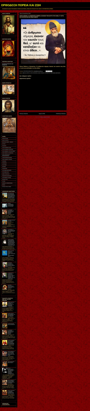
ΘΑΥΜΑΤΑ (4, 166)
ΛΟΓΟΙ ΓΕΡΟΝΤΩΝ (34, 73)
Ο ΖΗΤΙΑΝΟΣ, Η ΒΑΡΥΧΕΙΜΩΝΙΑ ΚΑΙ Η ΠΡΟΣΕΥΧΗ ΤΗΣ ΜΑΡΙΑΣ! (11, 231)
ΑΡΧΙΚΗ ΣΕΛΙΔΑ (5, 138)
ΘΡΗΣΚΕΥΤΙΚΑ (5, 179)
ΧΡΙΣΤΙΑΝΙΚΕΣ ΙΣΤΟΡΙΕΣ (6, 177)
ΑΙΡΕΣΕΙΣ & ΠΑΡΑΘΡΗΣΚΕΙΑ (7, 183)
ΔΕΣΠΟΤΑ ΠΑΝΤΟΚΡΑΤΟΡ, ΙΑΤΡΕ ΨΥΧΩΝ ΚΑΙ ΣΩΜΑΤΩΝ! (11, 286)
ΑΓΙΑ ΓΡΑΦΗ (4, 164)
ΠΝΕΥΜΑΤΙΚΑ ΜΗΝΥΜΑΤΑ (6, 175)
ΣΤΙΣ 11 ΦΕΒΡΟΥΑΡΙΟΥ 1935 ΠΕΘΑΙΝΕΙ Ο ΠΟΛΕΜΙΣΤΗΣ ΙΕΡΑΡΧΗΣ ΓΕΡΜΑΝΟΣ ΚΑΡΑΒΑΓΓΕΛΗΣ (11, 371)
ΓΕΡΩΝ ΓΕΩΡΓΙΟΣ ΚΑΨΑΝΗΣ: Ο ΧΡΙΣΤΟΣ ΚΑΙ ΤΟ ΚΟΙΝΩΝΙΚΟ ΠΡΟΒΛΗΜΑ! (11, 304)
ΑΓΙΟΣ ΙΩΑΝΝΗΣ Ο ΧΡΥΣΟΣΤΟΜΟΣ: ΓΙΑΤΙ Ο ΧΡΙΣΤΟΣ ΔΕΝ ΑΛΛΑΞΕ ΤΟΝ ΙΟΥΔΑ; (11, 353)
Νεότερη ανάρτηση (24, 113)
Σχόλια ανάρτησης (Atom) (45, 117)
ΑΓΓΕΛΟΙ (3, 143)
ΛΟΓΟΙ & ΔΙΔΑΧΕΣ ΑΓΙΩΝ (6, 147)
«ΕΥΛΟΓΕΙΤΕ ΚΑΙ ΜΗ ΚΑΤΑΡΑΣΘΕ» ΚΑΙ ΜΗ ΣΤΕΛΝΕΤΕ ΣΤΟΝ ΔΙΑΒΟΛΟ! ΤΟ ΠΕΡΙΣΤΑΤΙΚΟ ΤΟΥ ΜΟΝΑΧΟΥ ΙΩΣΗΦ (11, 195)
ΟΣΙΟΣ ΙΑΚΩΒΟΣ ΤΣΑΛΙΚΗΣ (7, 159)
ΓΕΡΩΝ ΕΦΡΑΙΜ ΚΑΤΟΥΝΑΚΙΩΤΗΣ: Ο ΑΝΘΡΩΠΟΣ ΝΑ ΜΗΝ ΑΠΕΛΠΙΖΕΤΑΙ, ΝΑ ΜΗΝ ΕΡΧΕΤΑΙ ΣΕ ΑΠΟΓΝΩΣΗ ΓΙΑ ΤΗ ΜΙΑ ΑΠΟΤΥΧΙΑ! (11, 242)
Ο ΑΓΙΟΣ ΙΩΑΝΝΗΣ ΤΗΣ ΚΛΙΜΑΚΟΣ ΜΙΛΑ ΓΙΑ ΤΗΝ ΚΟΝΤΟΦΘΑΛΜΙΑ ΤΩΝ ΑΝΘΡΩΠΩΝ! (11, 342)
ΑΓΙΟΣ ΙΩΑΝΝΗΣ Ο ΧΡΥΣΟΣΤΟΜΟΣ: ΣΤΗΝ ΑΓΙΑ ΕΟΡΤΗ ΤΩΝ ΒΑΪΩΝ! (11, 382)
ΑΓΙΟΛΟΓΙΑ (4, 145)
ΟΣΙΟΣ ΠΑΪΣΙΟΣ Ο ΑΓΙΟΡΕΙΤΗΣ (44, 73)
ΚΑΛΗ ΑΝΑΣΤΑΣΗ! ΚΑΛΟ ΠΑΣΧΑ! (11, 362)
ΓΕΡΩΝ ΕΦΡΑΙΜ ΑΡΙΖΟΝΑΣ (7, 157)
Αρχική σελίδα (42, 113)
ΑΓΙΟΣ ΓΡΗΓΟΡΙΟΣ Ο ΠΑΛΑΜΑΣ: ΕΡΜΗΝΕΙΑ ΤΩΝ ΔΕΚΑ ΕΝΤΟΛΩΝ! (11, 392)
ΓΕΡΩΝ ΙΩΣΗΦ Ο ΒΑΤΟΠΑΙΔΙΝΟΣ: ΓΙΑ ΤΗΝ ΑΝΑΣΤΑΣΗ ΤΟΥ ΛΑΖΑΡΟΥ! (11, 315)
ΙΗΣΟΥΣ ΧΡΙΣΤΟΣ (5, 140)
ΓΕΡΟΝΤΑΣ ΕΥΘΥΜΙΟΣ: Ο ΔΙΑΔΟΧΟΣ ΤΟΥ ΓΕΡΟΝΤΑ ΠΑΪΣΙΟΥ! (11, 264)
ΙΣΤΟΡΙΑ (3, 181)
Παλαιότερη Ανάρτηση (61, 113)
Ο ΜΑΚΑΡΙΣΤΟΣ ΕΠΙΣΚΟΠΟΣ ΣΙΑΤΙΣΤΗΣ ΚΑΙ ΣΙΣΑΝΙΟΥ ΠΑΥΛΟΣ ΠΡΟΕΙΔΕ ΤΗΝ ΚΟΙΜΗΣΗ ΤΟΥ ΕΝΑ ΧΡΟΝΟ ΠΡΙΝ (11, 276)
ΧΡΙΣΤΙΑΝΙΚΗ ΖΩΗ (5, 172)
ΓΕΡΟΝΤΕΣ (4, 161)
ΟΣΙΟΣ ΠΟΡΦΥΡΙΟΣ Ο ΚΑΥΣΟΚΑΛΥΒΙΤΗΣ (6, 155)
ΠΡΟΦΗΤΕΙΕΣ (4, 168)
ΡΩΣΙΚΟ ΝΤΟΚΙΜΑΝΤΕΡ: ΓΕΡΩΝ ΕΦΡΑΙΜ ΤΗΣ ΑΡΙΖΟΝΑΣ (11, 205)
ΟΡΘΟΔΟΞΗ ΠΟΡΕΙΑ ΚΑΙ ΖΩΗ (21, 5)
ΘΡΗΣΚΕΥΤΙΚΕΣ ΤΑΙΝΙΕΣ (6, 186)
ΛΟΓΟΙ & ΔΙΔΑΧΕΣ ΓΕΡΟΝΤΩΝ (7, 149)
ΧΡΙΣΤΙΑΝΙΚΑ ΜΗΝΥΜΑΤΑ (55, 73)
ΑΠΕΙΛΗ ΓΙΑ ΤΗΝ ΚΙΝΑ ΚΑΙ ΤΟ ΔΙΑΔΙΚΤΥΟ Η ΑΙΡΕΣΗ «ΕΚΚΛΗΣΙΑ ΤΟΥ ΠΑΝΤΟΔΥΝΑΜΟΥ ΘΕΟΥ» (11, 253)
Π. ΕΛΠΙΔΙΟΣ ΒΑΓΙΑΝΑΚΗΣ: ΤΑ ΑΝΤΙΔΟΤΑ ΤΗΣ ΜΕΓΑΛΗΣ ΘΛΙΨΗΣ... (11, 212)
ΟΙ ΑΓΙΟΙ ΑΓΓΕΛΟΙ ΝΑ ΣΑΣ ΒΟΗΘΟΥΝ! (11, 324)
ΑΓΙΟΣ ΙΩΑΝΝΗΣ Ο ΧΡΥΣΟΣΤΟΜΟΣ (8, 151)
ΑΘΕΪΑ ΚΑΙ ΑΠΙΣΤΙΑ (26, 73)
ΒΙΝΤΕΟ (3, 184)
